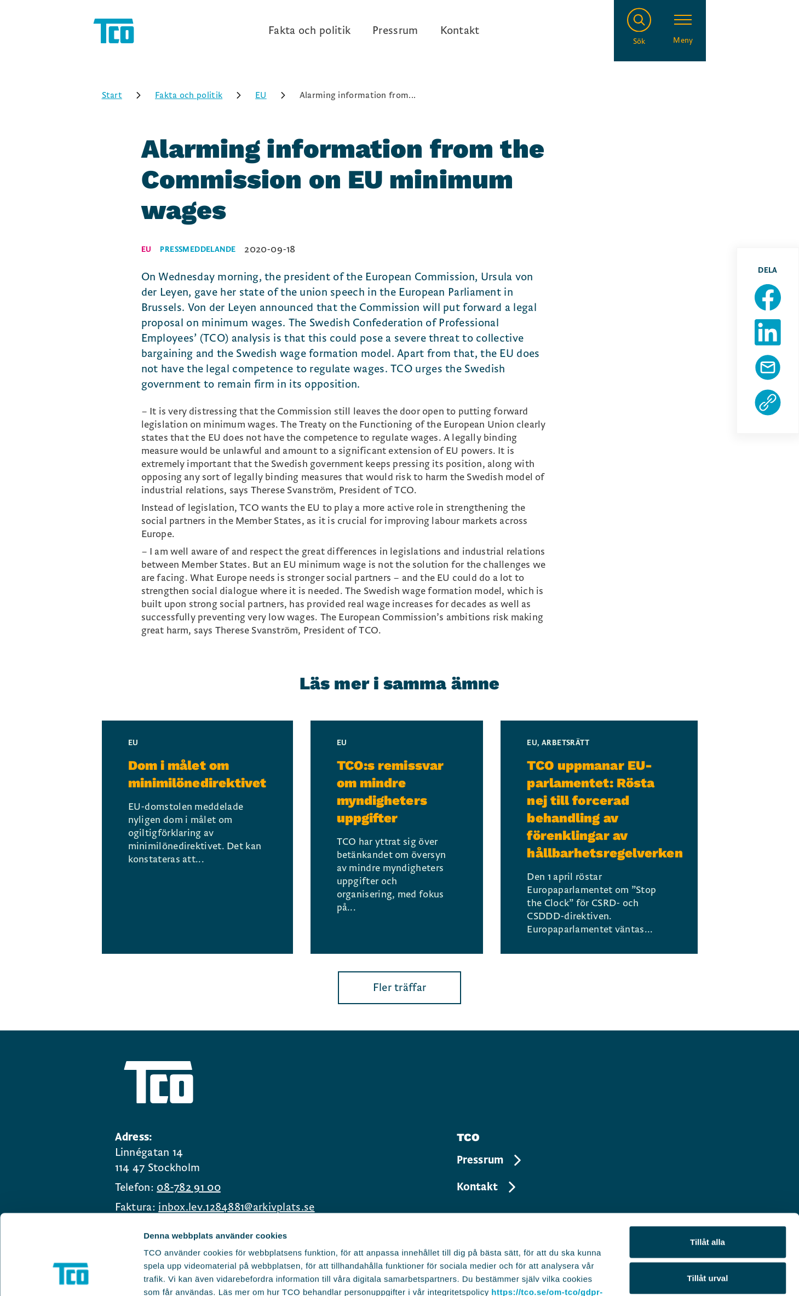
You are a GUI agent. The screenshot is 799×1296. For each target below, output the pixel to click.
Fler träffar (400, 987)
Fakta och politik (309, 30)
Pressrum (395, 30)
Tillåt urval (707, 1202)
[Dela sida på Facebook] (768, 297)
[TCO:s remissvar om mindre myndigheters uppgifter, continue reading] (397, 837)
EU (274, 95)
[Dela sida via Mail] (768, 367)
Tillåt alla (707, 1166)
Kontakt (460, 30)
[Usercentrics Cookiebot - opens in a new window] (71, 1274)
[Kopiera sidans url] (768, 402)
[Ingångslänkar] (374, 30)
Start (125, 95)
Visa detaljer (595, 1274)
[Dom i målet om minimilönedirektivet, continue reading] (197, 837)
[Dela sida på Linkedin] (768, 332)
